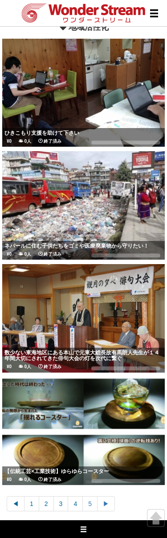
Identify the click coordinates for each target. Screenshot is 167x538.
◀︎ (15, 503)
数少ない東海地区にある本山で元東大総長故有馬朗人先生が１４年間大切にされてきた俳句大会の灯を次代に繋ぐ (81, 355)
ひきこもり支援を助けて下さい (41, 133)
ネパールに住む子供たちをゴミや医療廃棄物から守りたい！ (76, 246)
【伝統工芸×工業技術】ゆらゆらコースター (56, 471)
